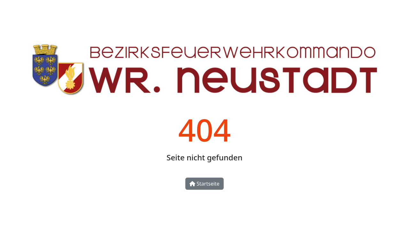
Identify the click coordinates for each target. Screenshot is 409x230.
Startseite (204, 183)
